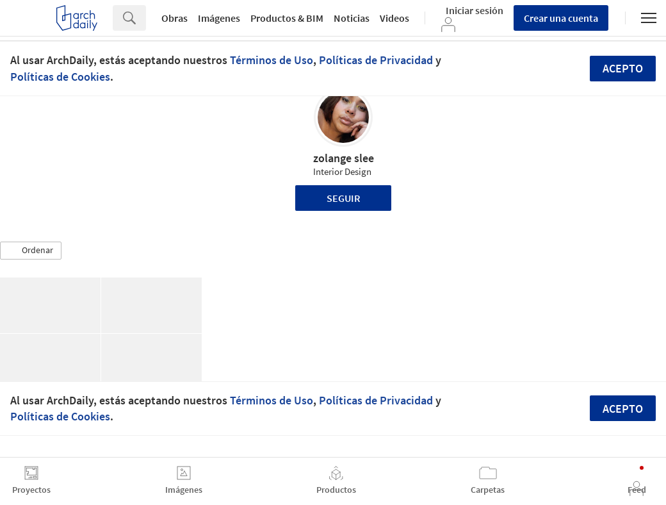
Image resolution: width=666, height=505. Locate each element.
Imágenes (219, 18)
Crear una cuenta (561, 18)
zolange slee (343, 158)
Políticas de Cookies (60, 76)
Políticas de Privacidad (376, 60)
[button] (30, 251)
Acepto (623, 68)
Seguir (344, 198)
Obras (174, 18)
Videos (394, 18)
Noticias (352, 18)
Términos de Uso (271, 60)
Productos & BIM (286, 18)
